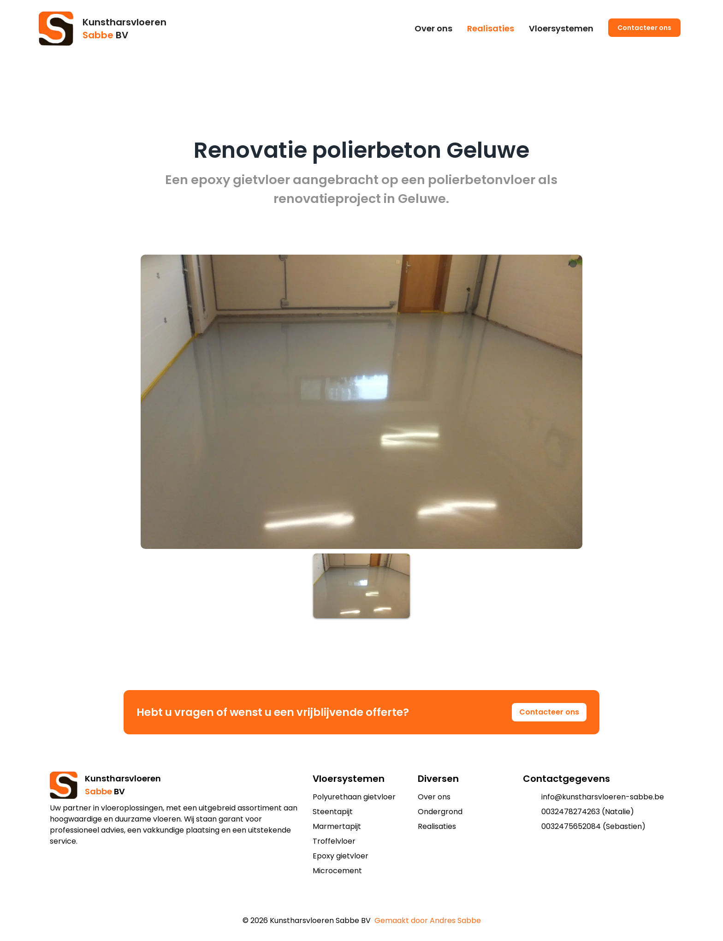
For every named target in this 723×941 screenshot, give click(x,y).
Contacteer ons (644, 27)
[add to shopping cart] (354, 902)
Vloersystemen (561, 28)
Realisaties (490, 28)
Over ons (433, 28)
